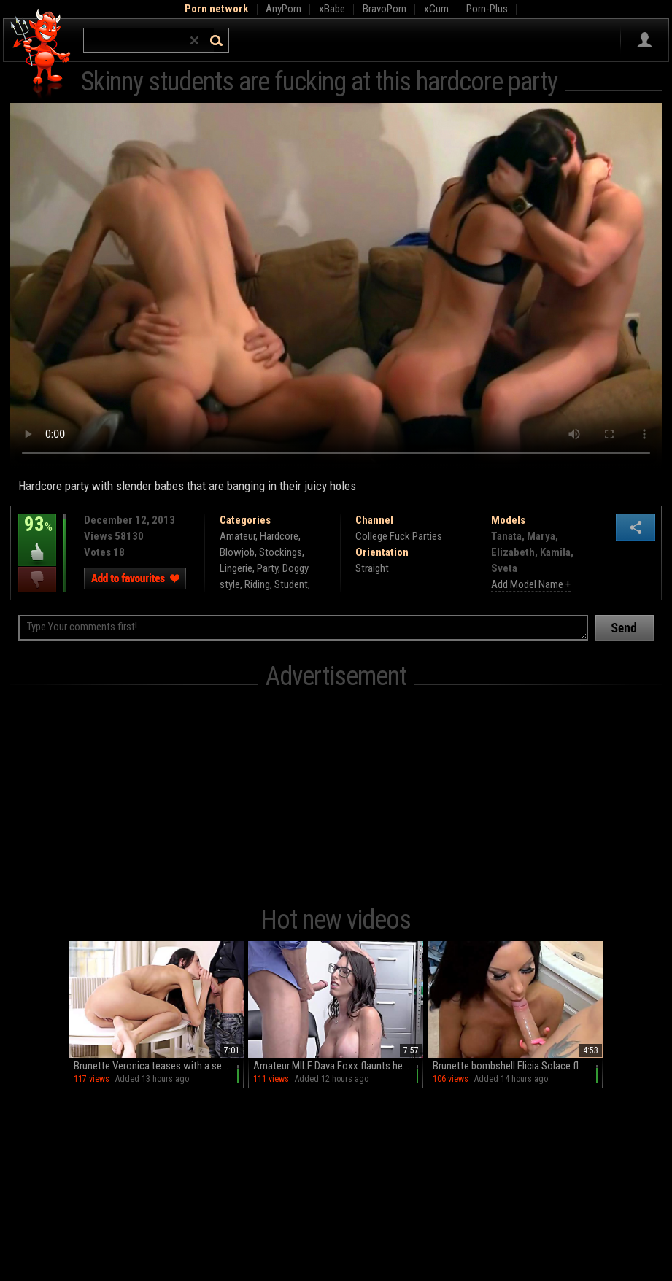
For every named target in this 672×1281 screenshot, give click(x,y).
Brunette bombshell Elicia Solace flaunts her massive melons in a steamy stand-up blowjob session (518, 1065)
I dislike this (37, 579)
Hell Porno (41, 54)
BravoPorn (384, 8)
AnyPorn (283, 8)
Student (291, 584)
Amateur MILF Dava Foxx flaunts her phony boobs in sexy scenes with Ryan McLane (338, 1065)
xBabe (332, 8)
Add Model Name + (531, 584)
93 (37, 535)
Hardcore (279, 536)
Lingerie (236, 568)
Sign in (644, 40)
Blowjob (237, 552)
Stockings (280, 552)
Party (267, 568)
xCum (436, 8)
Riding (257, 584)
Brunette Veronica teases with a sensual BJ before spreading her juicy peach (159, 1065)
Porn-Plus (487, 8)
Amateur (237, 536)
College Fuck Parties (398, 536)
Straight (372, 568)
